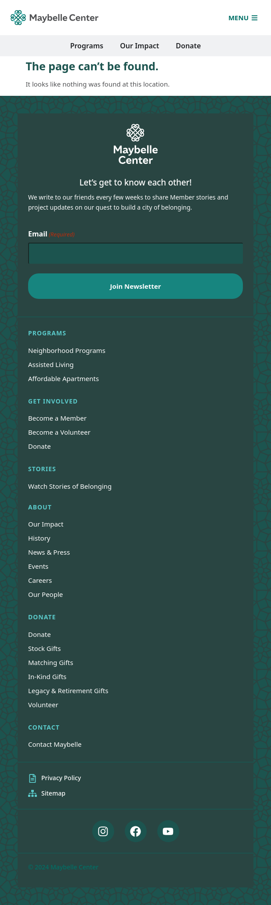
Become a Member (57, 418)
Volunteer (43, 704)
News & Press (49, 552)
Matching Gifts (50, 662)
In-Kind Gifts (47, 676)
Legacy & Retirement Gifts (68, 690)
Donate (39, 446)
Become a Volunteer (59, 432)
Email (51, 234)
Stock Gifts (44, 648)
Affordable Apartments (63, 378)
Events (38, 566)
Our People (45, 594)
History (39, 538)
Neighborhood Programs (66, 350)
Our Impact (45, 524)
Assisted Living (51, 364)
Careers (40, 580)
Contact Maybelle (55, 744)
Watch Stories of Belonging (70, 486)
